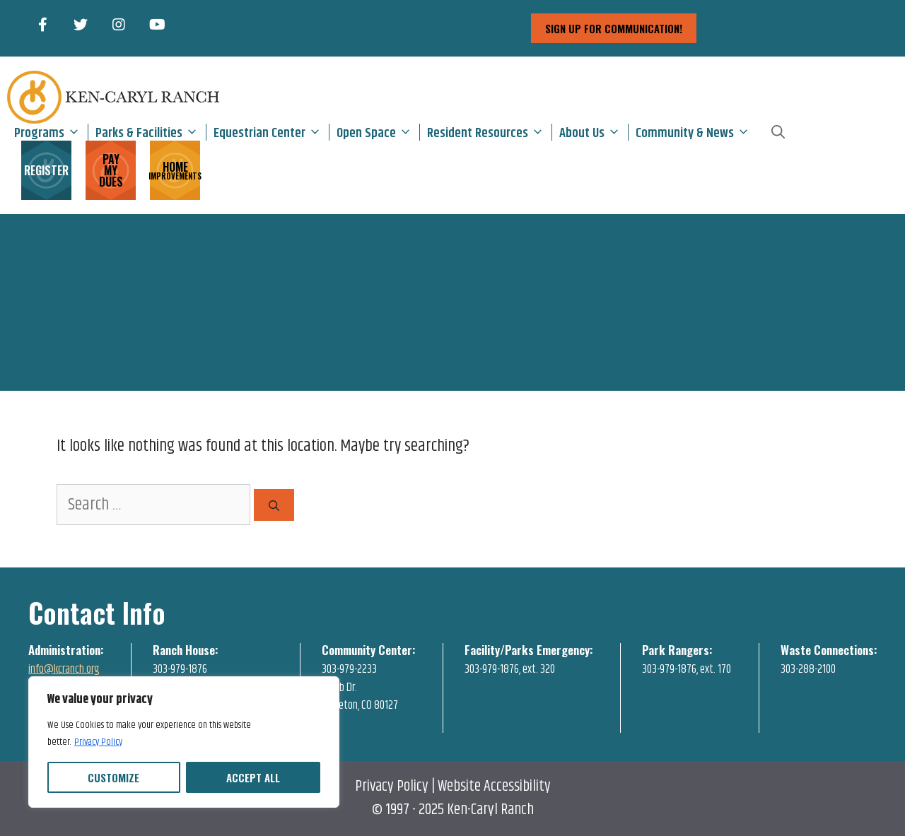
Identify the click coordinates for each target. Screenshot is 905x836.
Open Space (378, 132)
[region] (183, 742)
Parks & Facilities (150, 132)
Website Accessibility (494, 787)
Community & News (696, 132)
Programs (51, 132)
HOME (175, 169)
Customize (113, 777)
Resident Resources (489, 132)
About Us (593, 132)
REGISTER (46, 170)
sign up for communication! (613, 28)
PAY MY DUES (111, 170)
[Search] (274, 505)
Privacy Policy (98, 742)
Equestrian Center (271, 132)
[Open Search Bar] (778, 132)
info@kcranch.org (64, 669)
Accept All (253, 777)
